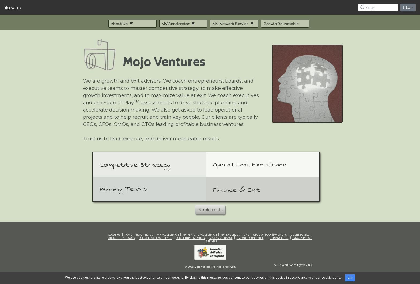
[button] (132, 24)
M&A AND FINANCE (221, 237)
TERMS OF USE (279, 237)
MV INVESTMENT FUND (235, 234)
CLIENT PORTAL (300, 234)
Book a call (210, 210)
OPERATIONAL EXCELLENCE (155, 237)
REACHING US (144, 234)
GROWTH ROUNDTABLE (250, 237)
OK (350, 277)
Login (408, 7)
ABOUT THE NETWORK (121, 237)
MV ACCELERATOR (168, 234)
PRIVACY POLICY (302, 237)
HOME (128, 234)
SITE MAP (211, 241)
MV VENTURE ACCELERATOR (200, 234)
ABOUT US (114, 234)
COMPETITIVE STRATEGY (190, 237)
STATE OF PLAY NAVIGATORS (270, 234)
